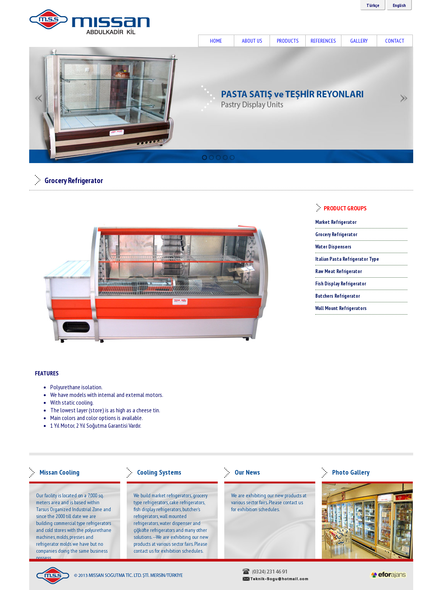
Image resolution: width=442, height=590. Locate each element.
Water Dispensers (333, 246)
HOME (216, 40)
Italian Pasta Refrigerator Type (347, 259)
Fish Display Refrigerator (340, 283)
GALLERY (359, 40)
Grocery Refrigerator (336, 234)
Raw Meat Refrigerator (338, 271)
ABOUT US (252, 40)
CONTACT (394, 40)
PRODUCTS (287, 40)
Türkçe (372, 5)
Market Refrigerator (335, 222)
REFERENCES (323, 40)
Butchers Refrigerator (337, 296)
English (399, 5)
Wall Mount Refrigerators (341, 308)
